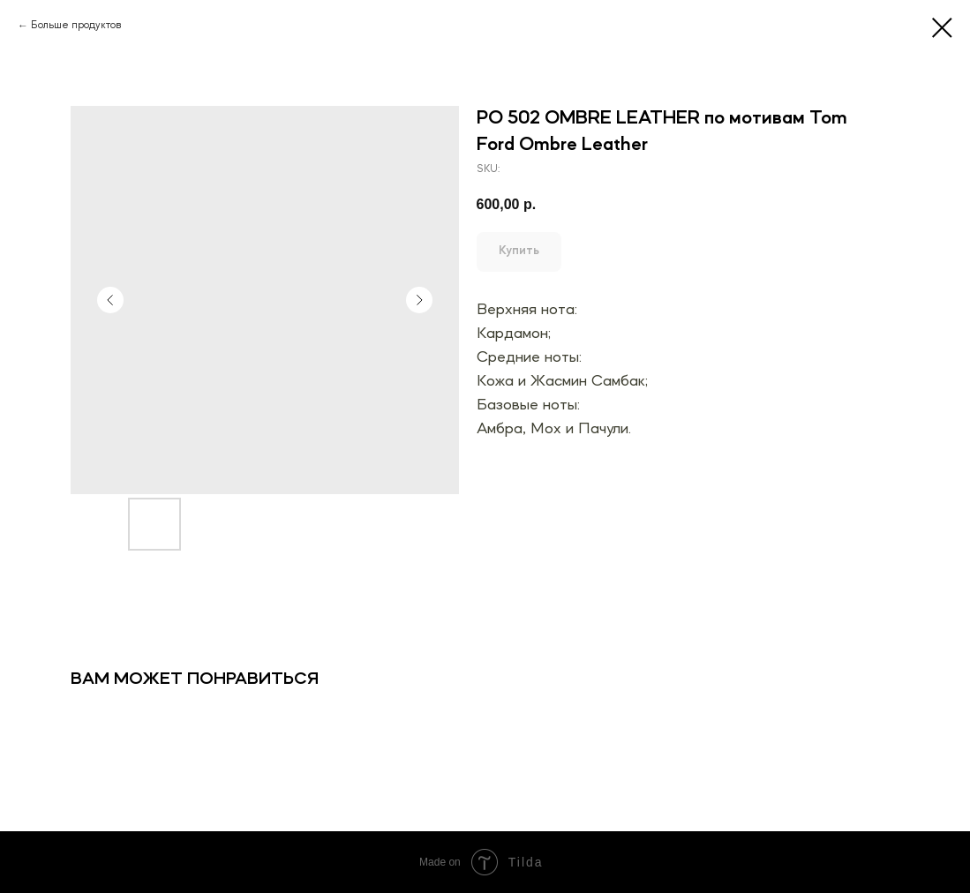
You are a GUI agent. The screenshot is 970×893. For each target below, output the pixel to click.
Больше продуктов (76, 25)
